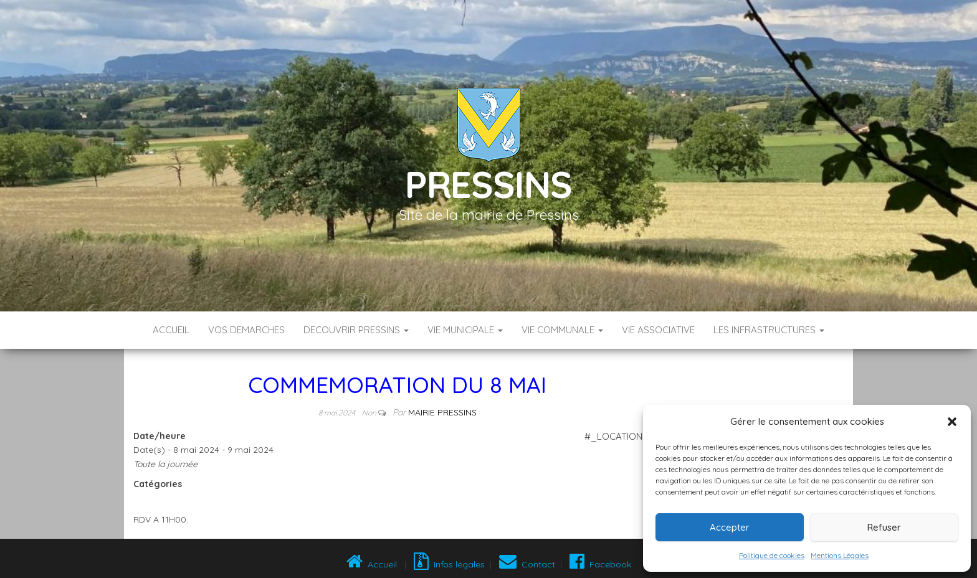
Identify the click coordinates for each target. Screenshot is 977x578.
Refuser (884, 527)
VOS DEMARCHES (246, 330)
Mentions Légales (840, 555)
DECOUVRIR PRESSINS (356, 330)
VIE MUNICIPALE (465, 330)
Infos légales (449, 564)
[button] (952, 421)
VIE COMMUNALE (562, 330)
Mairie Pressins (442, 412)
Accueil (171, 330)
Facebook (599, 564)
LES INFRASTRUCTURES (768, 330)
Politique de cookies (771, 555)
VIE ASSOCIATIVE (658, 330)
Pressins (488, 184)
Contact (527, 564)
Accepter (730, 527)
